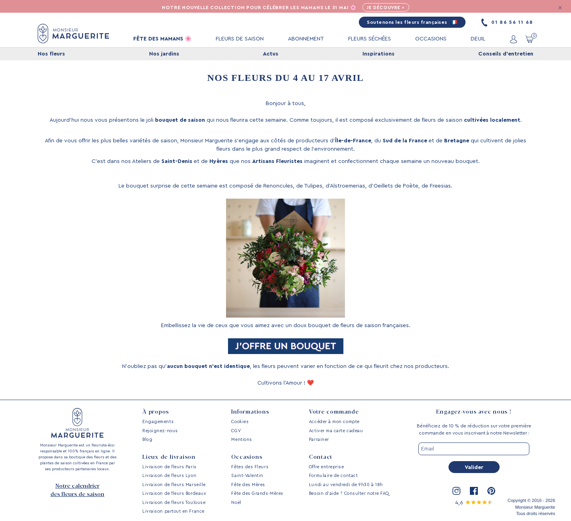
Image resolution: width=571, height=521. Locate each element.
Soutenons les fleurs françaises (412, 22)
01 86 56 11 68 (507, 22)
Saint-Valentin (247, 475)
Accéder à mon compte (334, 421)
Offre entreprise (326, 467)
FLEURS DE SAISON (240, 39)
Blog (147, 439)
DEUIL (478, 39)
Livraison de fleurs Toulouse (173, 502)
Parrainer (319, 439)
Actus (270, 54)
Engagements (158, 421)
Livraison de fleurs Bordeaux (174, 493)
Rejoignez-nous (160, 431)
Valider (474, 467)
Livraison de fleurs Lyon (169, 475)
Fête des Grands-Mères (257, 493)
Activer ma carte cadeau (336, 431)
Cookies (240, 421)
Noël (236, 502)
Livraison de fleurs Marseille (174, 485)
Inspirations (378, 54)
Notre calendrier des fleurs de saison (77, 490)
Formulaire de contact (333, 475)
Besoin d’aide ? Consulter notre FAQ (349, 493)
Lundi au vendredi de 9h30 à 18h (346, 485)
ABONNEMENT (306, 39)
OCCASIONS (430, 39)
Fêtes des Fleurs (249, 467)
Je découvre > (388, 8)
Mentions (241, 439)
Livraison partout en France (173, 511)
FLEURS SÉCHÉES (369, 39)
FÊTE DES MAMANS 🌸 (162, 39)
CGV (236, 431)
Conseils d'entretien (505, 54)
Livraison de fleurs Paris (169, 467)
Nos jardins (164, 54)
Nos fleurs (51, 54)
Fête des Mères (248, 485)
